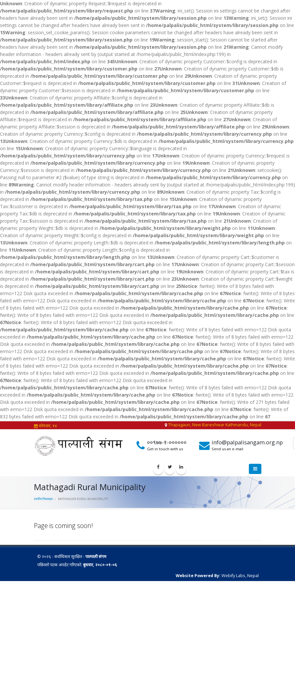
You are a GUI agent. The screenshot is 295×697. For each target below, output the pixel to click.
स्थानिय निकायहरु (43, 499)
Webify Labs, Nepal (240, 575)
